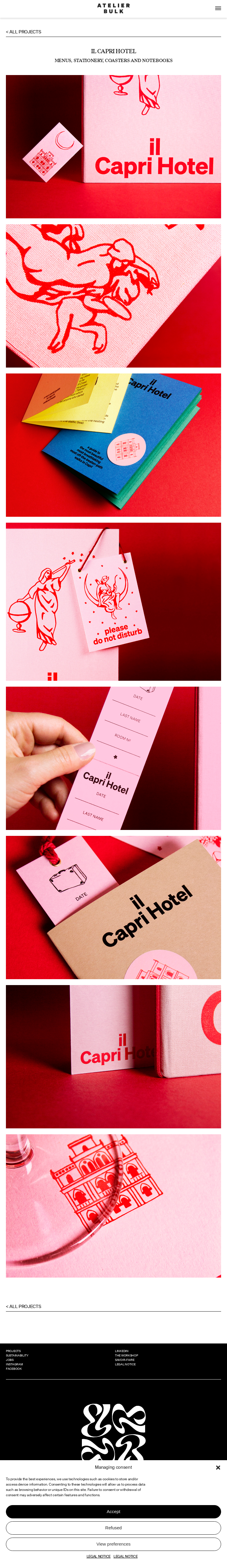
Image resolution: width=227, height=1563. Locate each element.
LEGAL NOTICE (99, 1556)
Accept (113, 1511)
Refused (113, 1527)
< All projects (23, 32)
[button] (218, 1468)
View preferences (113, 1543)
